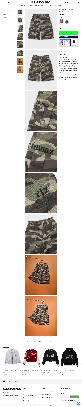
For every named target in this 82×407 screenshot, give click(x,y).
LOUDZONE (49, 5)
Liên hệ (59, 5)
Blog (55, 5)
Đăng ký (74, 397)
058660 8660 (16, 381)
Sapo (51, 405)
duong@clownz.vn (28, 397)
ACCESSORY (5, 17)
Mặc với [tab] (52, 341)
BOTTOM (4, 14)
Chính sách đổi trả (46, 394)
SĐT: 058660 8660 (17, 2)
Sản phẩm (30, 5)
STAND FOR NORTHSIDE (39, 5)
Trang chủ (23, 5)
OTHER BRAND (6, 19)
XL (67, 28)
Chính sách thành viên (47, 392)
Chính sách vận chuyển (47, 397)
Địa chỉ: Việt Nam (7, 2)
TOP (4, 12)
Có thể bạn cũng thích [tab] (36, 341)
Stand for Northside (7, 10)
